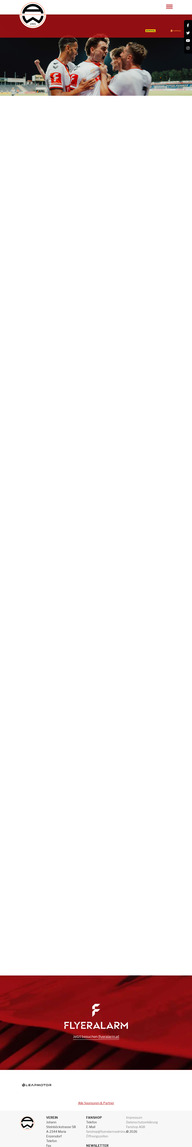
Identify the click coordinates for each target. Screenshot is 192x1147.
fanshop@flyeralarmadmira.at (107, 1131)
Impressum (134, 1117)
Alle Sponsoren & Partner (96, 1103)
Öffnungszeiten (97, 1136)
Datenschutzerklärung (142, 1122)
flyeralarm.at (108, 1037)
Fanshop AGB (135, 1127)
